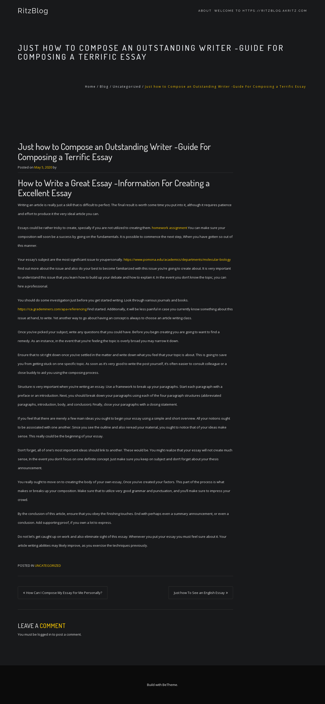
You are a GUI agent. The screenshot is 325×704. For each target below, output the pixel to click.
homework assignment (169, 227)
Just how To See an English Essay (199, 592)
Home (90, 86)
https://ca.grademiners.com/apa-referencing (52, 309)
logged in (45, 634)
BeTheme (169, 684)
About (205, 10)
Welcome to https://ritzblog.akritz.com (260, 10)
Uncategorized (127, 86)
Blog (104, 86)
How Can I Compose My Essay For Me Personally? (64, 592)
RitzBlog (33, 11)
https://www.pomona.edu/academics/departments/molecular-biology (177, 259)
